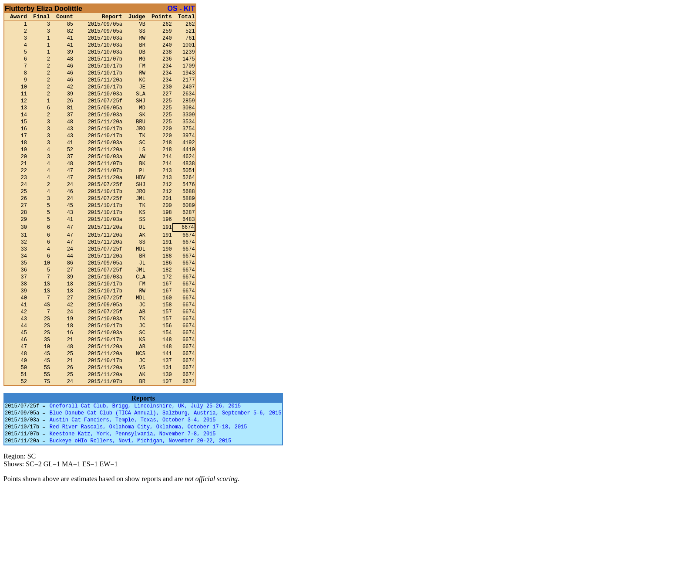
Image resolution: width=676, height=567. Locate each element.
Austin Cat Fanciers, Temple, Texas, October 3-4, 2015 (133, 492)
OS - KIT (181, 8)
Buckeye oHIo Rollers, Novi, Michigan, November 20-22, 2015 (141, 517)
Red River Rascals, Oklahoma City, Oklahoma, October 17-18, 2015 (148, 501)
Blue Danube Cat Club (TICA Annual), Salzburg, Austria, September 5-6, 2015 (166, 484)
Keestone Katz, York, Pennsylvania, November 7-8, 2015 (133, 509)
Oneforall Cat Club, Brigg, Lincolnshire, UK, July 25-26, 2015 (145, 476)
